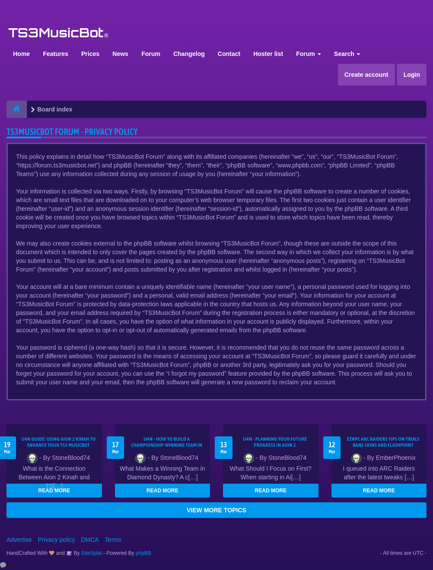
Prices (90, 53)
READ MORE (54, 491)
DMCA (90, 539)
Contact (229, 53)
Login (411, 74)
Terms (113, 539)
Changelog (188, 53)
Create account (366, 74)
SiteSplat (91, 553)
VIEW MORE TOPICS (216, 510)
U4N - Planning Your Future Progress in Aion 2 (275, 442)
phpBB (143, 553)
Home (21, 53)
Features (55, 53)
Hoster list (268, 53)
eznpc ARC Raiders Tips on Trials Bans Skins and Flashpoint (383, 442)
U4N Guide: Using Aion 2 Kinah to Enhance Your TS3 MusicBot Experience (58, 445)
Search (347, 53)
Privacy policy (56, 539)
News (120, 53)
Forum (151, 53)
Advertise (19, 539)
